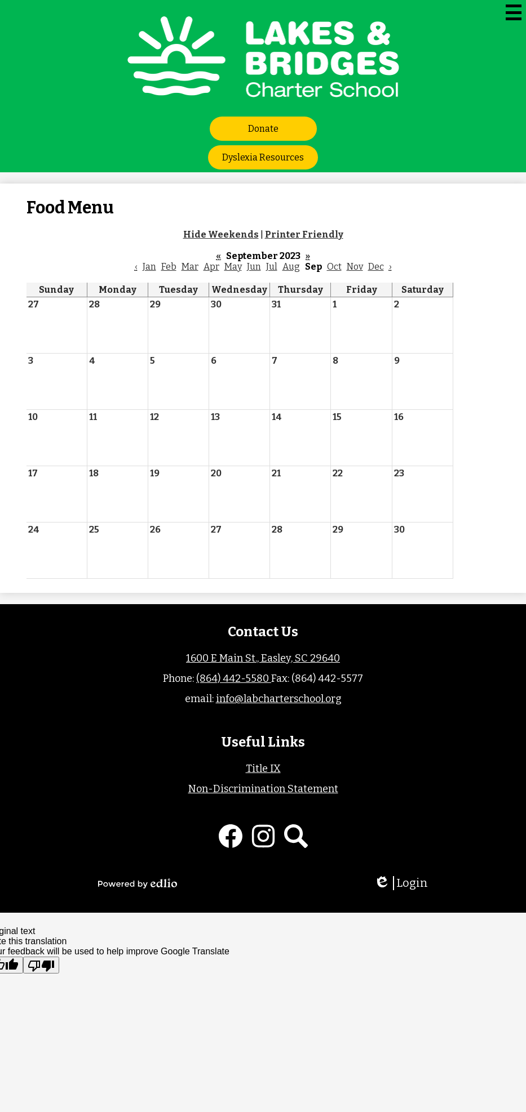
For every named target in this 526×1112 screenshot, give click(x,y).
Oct (334, 266)
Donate (263, 128)
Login (401, 883)
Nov (355, 266)
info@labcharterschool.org (279, 699)
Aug (291, 266)
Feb (168, 266)
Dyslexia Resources (263, 157)
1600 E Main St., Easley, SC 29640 (263, 658)
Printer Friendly (304, 234)
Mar (190, 266)
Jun (254, 266)
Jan (149, 266)
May (233, 266)
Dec (376, 266)
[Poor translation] (41, 965)
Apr (211, 266)
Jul (271, 266)
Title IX (263, 768)
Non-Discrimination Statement (263, 789)
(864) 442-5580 (233, 678)
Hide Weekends (221, 234)
